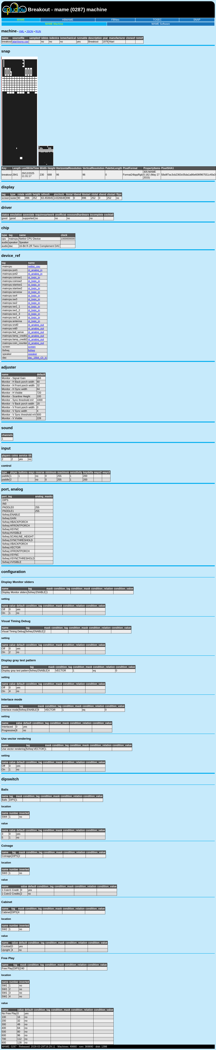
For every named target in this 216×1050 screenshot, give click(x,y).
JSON (29, 31)
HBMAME (67, 19)
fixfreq (31, 350)
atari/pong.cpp (20, 41)
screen (32, 346)
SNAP (196, 19)
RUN (38, 31)
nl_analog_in (35, 270)
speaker (32, 354)
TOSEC (157, 19)
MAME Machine (54, 24)
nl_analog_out (36, 325)
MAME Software (161, 24)
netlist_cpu (34, 266)
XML (21, 31)
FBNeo (115, 19)
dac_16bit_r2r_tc (37, 357)
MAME (21, 19)
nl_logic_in (34, 277)
